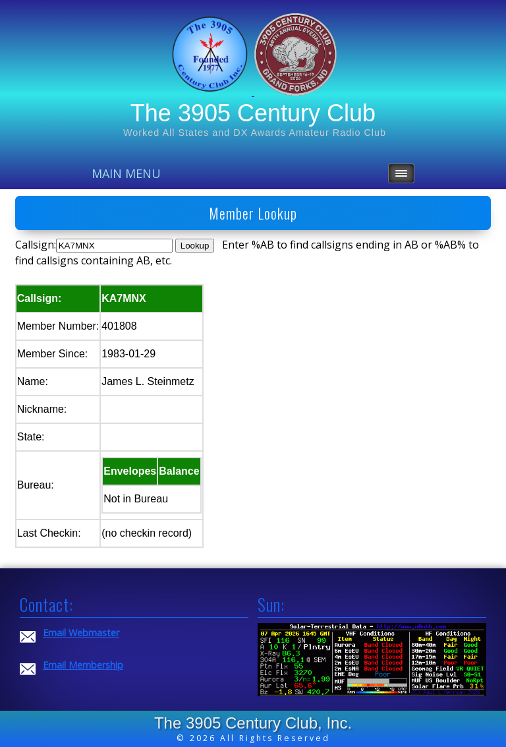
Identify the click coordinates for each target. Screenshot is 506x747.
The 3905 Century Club (253, 113)
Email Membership (83, 665)
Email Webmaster (81, 632)
